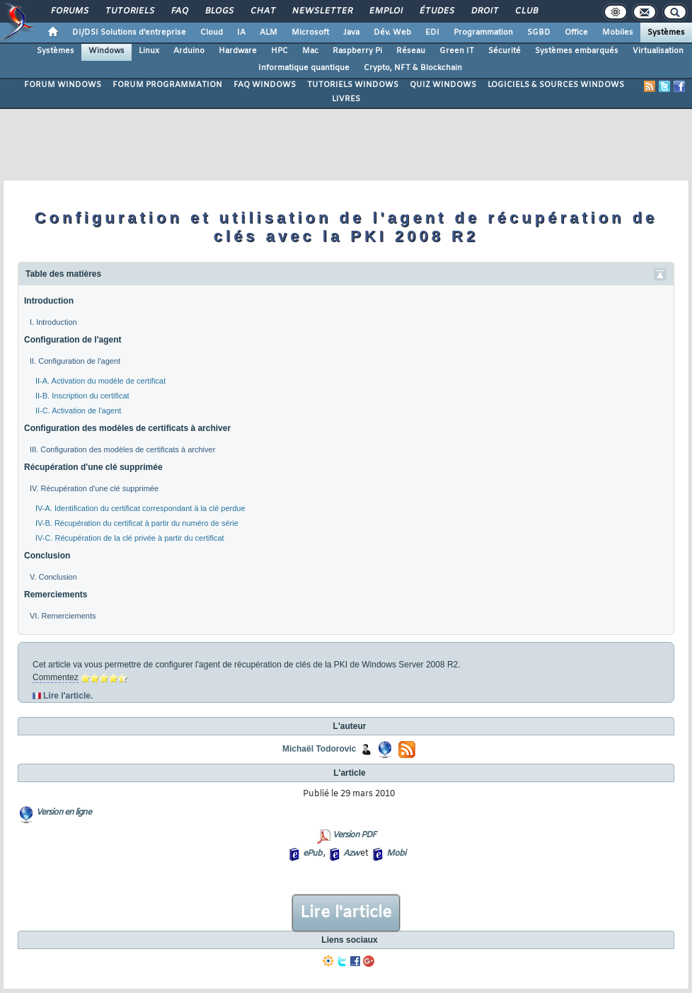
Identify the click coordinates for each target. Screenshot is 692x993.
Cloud (211, 33)
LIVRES (346, 99)
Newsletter (321, 11)
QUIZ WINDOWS (443, 85)
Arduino (188, 51)
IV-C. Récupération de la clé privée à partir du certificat (129, 538)
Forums (69, 11)
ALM (268, 33)
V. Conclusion (53, 577)
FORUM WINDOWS (62, 85)
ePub (312, 853)
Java (351, 33)
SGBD (538, 33)
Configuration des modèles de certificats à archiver (127, 428)
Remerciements (55, 594)
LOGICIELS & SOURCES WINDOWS (556, 85)
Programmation (483, 33)
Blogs (218, 11)
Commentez (56, 677)
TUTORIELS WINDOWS (352, 85)
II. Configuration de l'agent (75, 361)
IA (241, 33)
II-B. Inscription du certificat (82, 395)
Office (576, 33)
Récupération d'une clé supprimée (93, 467)
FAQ (179, 11)
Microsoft (310, 33)
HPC (279, 51)
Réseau (410, 51)
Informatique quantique (304, 68)
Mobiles (617, 33)
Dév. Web (392, 33)
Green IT (456, 51)
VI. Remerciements (63, 616)
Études (436, 11)
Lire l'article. (68, 696)
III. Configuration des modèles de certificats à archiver (122, 449)
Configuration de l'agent (73, 340)
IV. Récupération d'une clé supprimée (94, 488)
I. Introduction (53, 322)
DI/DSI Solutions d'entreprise (129, 33)
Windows (106, 51)
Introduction (49, 301)
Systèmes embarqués (576, 51)
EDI (432, 33)
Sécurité (504, 51)
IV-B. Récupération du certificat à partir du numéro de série (136, 523)
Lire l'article (346, 913)
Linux (149, 51)
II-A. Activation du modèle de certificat (100, 381)
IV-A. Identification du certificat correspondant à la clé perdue (140, 508)
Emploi (385, 11)
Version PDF (354, 835)
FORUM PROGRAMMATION (167, 85)
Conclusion (47, 556)
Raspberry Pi (357, 51)
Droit (484, 11)
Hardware (238, 51)
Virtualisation (658, 51)
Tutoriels (129, 11)
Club (525, 11)
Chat (262, 11)
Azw (351, 853)
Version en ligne (63, 812)
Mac (310, 51)
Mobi (395, 853)
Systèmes (666, 33)
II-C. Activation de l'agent (78, 410)
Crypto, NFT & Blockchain (413, 68)
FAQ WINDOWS (264, 85)
